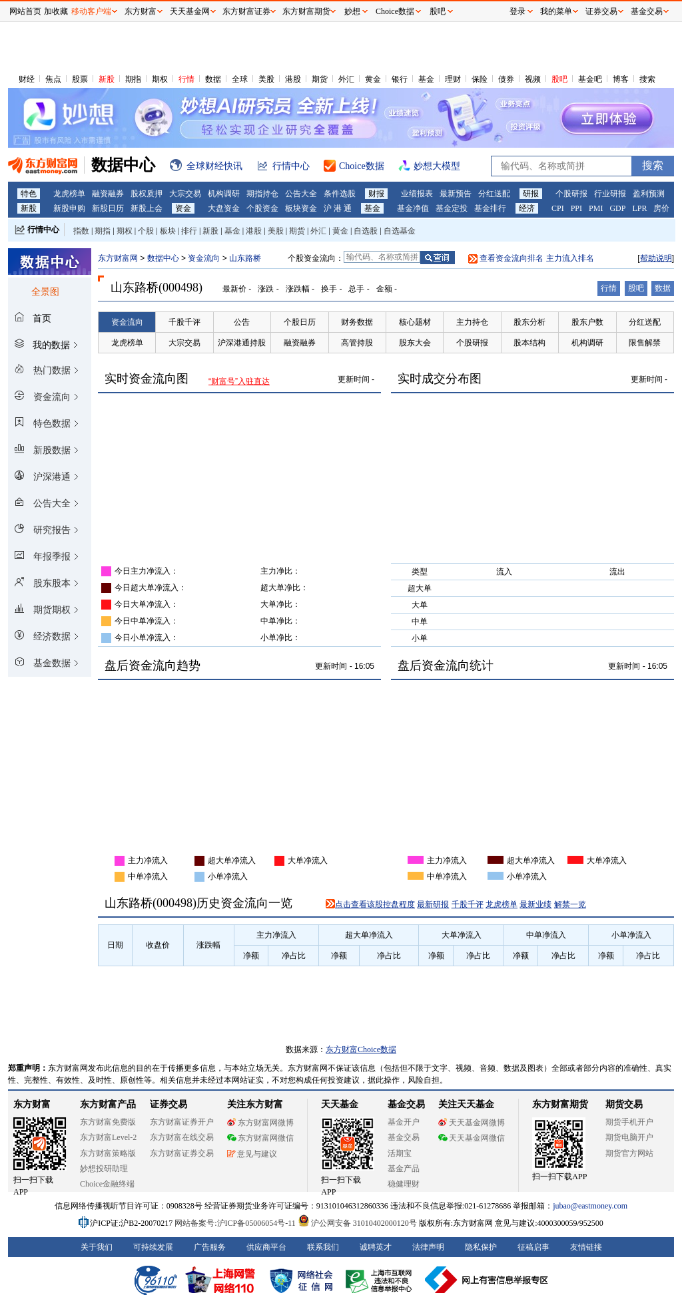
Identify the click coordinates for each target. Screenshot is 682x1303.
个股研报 (571, 193)
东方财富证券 (246, 11)
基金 (426, 79)
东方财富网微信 (260, 1138)
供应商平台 (266, 1247)
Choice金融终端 (107, 1184)
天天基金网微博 (471, 1122)
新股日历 (108, 208)
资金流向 (204, 258)
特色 (29, 193)
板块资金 (301, 208)
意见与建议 (252, 1154)
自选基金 (400, 231)
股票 (80, 79)
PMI (596, 208)
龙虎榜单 (69, 193)
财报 (376, 193)
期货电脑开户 (629, 1137)
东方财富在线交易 (182, 1137)
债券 (506, 79)
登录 (517, 11)
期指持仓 (262, 193)
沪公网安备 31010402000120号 (357, 1223)
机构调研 (224, 193)
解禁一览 (570, 904)
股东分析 (529, 322)
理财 (453, 79)
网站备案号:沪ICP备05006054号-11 (236, 1223)
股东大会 (415, 342)
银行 (400, 79)
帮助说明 (656, 258)
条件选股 (340, 193)
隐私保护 (481, 1247)
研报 (531, 193)
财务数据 (357, 322)
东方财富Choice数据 (361, 1049)
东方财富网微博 (260, 1122)
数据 (213, 79)
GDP (617, 208)
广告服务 (210, 1247)
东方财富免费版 (108, 1122)
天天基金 (339, 1104)
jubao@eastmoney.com (590, 1205)
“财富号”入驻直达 (239, 381)
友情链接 (586, 1247)
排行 (189, 231)
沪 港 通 (338, 208)
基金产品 (404, 1168)
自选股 (366, 231)
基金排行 (490, 208)
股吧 (559, 79)
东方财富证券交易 (182, 1153)
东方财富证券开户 (182, 1122)
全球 (240, 79)
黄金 (373, 79)
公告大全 (301, 193)
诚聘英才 (376, 1247)
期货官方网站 (629, 1153)
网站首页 (25, 11)
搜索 (647, 79)
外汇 (346, 79)
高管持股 (357, 342)
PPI (576, 208)
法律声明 (428, 1247)
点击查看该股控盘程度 (375, 904)
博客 (621, 79)
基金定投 (452, 208)
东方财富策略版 (108, 1153)
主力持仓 (472, 322)
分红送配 (494, 193)
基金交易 (404, 1137)
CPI (557, 208)
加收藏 (56, 11)
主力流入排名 (570, 258)
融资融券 (108, 193)
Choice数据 (395, 11)
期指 (133, 79)
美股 (266, 79)
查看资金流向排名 (511, 258)
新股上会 (147, 208)
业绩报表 (417, 193)
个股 (146, 231)
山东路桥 (245, 258)
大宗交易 (185, 193)
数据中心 (163, 258)
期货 (320, 79)
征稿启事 (533, 1247)
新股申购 (69, 208)
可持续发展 (153, 1247)
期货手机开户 (629, 1122)
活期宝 (400, 1153)
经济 (527, 208)
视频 (533, 79)
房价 (661, 208)
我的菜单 (556, 11)
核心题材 (415, 322)
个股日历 (300, 322)
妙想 (352, 11)
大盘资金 (224, 208)
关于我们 (97, 1247)
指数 (81, 231)
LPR (639, 208)
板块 (168, 231)
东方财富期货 (560, 1104)
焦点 (53, 79)
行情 (186, 79)
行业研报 (610, 193)
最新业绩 (535, 904)
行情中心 (43, 229)
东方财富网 (118, 258)
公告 (242, 322)
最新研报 (433, 904)
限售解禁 (645, 342)
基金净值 (413, 208)
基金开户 (404, 1122)
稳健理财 (404, 1184)
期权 (160, 79)
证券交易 (601, 11)
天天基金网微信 (471, 1138)
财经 (27, 79)
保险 (480, 79)
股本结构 (529, 342)
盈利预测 (649, 193)
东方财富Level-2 (108, 1137)
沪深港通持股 (242, 342)
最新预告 (456, 193)
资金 (183, 208)
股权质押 (147, 193)
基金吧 (590, 79)
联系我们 (323, 1247)
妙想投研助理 (104, 1168)
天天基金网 (190, 11)
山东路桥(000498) (156, 287)
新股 (107, 79)
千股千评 (184, 322)
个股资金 (262, 208)
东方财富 (32, 1104)
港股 (293, 79)
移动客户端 (91, 11)
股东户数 (587, 322)
